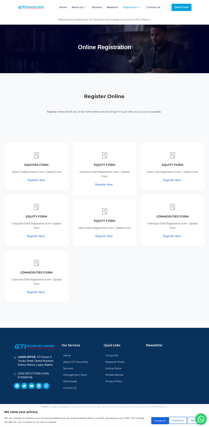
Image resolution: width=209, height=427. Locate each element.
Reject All (172, 420)
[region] (104, 417)
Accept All (194, 420)
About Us (79, 7)
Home (63, 7)
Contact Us (153, 7)
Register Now (36, 287)
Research (112, 7)
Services (97, 7)
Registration (132, 7)
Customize (150, 420)
